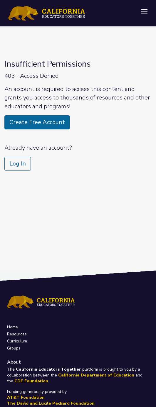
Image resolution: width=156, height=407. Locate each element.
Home (12, 327)
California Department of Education (96, 375)
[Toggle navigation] (144, 12)
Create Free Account (37, 122)
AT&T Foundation (26, 397)
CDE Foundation (31, 381)
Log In (17, 164)
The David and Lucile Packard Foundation (51, 403)
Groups (14, 348)
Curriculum (17, 341)
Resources (17, 334)
